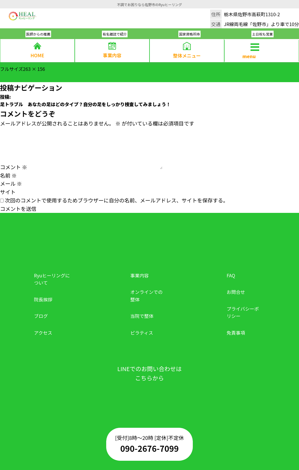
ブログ (41, 315)
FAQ (231, 275)
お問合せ (236, 291)
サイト (8, 192)
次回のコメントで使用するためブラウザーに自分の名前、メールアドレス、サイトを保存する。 (116, 200)
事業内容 (139, 275)
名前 (8, 175)
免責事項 (236, 332)
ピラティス (141, 332)
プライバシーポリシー (243, 312)
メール (11, 183)
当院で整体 (142, 315)
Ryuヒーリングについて (52, 279)
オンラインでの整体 (146, 295)
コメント (13, 167)
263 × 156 (34, 68)
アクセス (43, 332)
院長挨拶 (43, 299)
